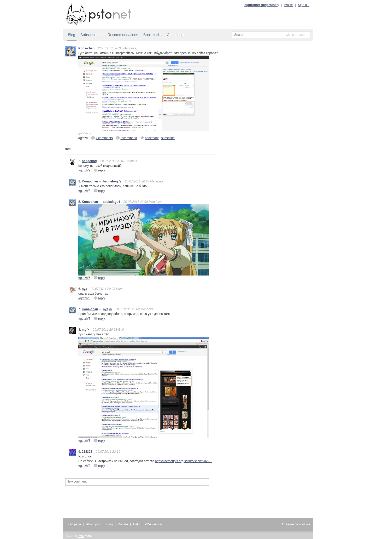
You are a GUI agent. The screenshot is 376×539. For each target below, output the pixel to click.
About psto (93, 524)
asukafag (109, 202)
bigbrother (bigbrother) (261, 5)
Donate (123, 524)
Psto (81, 536)
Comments (176, 35)
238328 (87, 452)
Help (136, 524)
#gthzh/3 (84, 191)
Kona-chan (86, 48)
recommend (126, 138)
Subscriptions (91, 35)
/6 (110, 309)
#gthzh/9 (84, 466)
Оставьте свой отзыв (295, 524)
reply (99, 170)
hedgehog (89, 161)
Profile (288, 5)
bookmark (149, 138)
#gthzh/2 (84, 170)
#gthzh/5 (84, 278)
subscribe (167, 138)
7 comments (102, 138)
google (83, 133)
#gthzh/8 (84, 441)
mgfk (85, 329)
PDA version (153, 524)
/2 (120, 181)
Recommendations (123, 35)
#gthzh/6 (84, 298)
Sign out (303, 5)
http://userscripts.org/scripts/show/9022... (183, 461)
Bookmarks (152, 35)
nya (84, 289)
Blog (71, 35)
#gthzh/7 (84, 318)
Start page (74, 524)
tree (68, 149)
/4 (118, 202)
